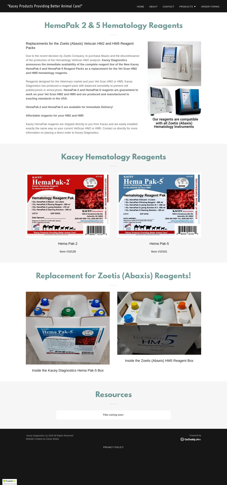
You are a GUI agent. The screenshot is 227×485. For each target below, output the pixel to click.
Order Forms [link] (210, 6)
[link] (59, 6)
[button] (187, 7)
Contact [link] (168, 6)
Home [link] (140, 6)
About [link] (153, 6)
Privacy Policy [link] (113, 447)
